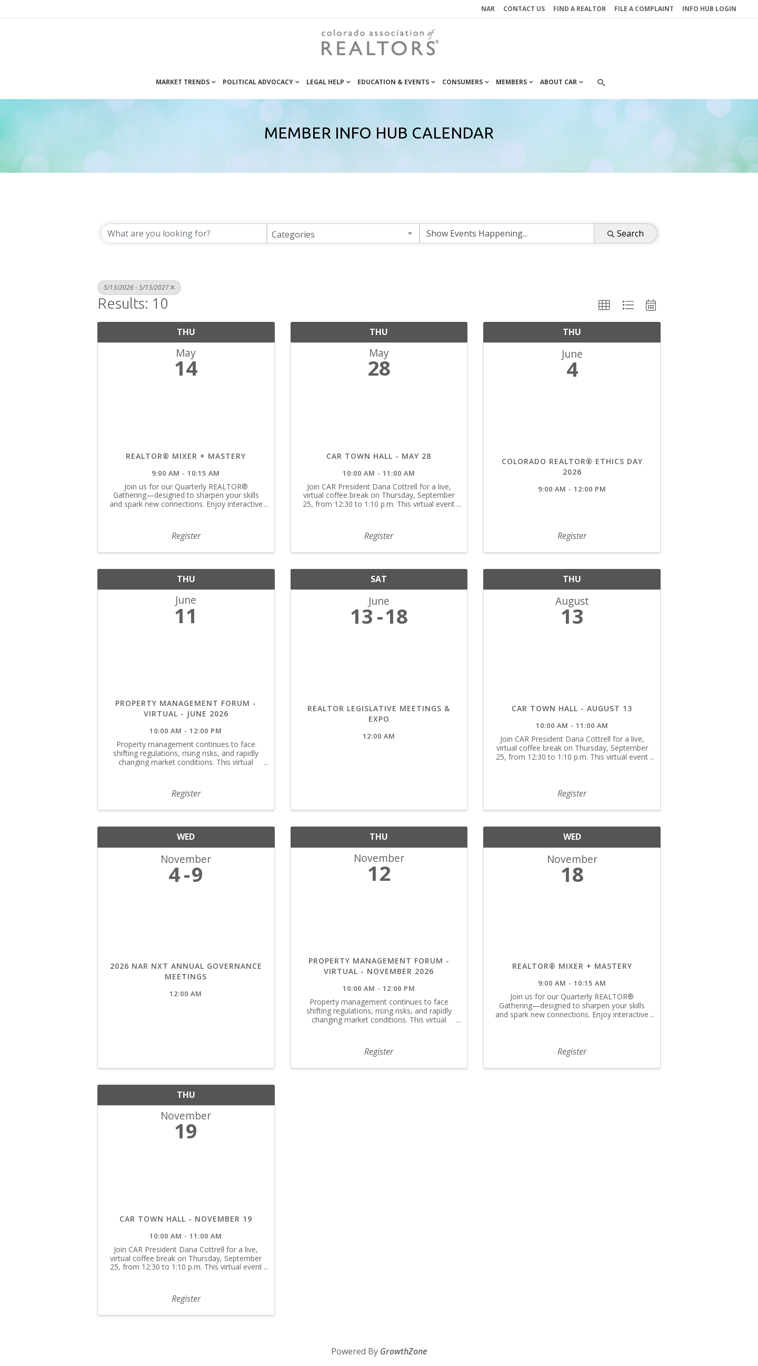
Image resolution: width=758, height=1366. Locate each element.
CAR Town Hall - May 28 (378, 456)
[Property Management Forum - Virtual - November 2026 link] (379, 922)
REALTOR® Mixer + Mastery (186, 456)
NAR (488, 8)
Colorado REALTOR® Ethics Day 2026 (572, 466)
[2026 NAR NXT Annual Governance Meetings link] (186, 925)
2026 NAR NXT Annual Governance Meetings (186, 971)
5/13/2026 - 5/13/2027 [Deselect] (139, 287)
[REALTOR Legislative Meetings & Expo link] (379, 667)
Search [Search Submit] (625, 233)
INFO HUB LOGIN (709, 8)
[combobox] (343, 233)
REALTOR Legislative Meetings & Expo (378, 713)
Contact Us (524, 8)
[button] (604, 305)
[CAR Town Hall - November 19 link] (186, 1180)
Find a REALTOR (579, 8)
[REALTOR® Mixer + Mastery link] (186, 417)
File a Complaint (644, 8)
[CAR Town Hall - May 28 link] (379, 417)
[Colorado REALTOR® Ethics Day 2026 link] (572, 420)
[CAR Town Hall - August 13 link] (572, 667)
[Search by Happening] (507, 233)
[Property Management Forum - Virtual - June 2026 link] (186, 664)
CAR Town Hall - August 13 (572, 708)
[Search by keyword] (184, 233)
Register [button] (186, 536)
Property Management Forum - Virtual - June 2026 (185, 708)
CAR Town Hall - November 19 (185, 1219)
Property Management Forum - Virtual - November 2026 (379, 966)
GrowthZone (403, 1351)
